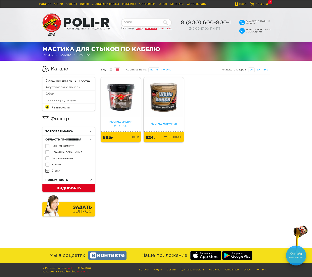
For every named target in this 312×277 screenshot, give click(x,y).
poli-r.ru (72, 268)
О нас (163, 4)
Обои (49, 94)
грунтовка (165, 28)
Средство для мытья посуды (68, 80)
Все (265, 70)
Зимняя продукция (60, 100)
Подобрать (69, 188)
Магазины (129, 4)
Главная (48, 55)
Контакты (177, 4)
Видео (84, 4)
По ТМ (154, 70)
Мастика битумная (163, 124)
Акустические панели (62, 87)
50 (258, 70)
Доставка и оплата (105, 4)
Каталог (45, 4)
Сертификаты (196, 4)
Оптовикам (147, 4)
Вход (242, 4)
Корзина (262, 4)
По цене (166, 70)
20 (251, 70)
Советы (71, 4)
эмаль (139, 28)
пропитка (151, 28)
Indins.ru (83, 272)
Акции (58, 4)
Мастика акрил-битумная (120, 124)
